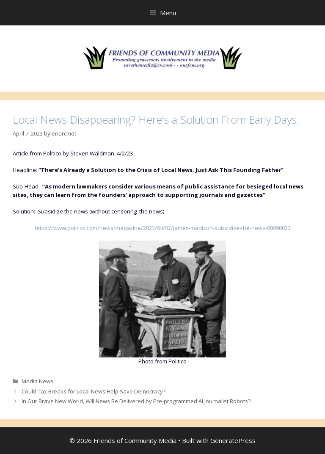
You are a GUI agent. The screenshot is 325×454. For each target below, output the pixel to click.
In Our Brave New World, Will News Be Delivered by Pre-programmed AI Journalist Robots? (136, 401)
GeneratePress (233, 440)
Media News (37, 381)
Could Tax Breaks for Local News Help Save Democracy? (93, 391)
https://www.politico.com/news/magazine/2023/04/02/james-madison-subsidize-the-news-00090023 (163, 228)
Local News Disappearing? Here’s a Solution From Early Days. (156, 119)
